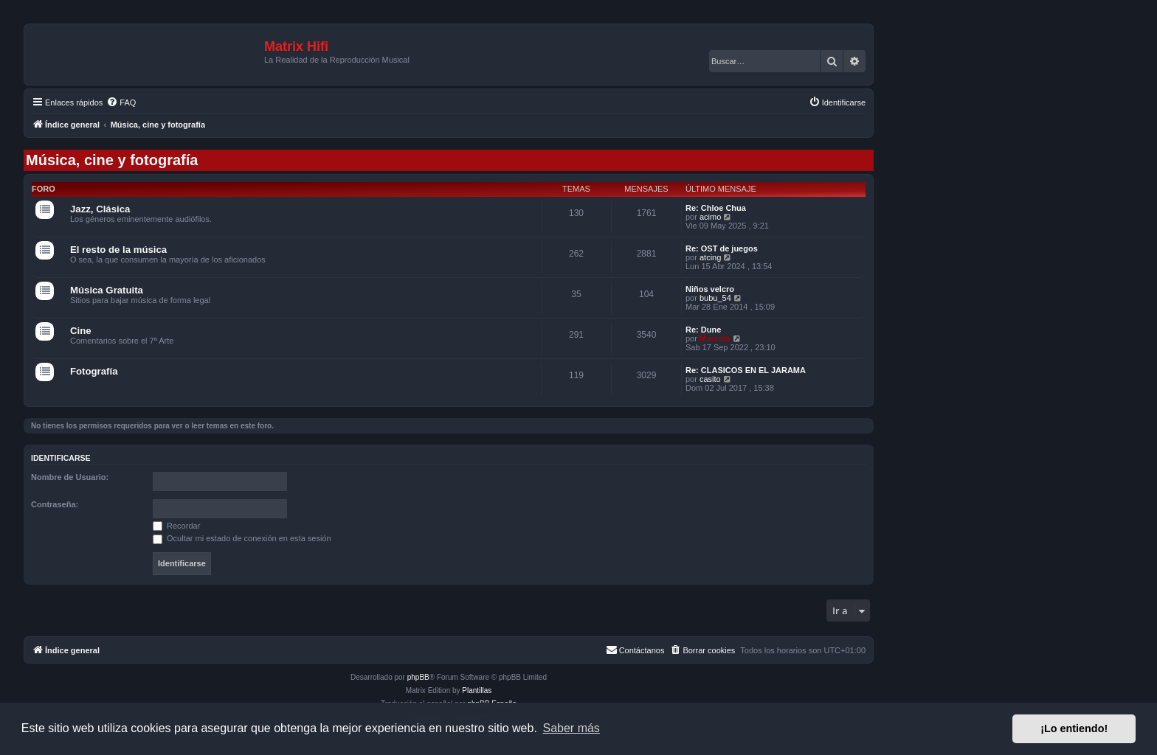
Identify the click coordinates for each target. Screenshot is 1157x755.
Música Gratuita (106, 290)
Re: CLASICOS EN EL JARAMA (745, 370)
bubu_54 (715, 297)
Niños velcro (709, 289)
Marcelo (715, 338)
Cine (80, 330)
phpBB (418, 677)
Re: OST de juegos (721, 248)
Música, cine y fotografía (112, 160)
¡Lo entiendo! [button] (1074, 728)
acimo (710, 216)
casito (710, 379)
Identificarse (61, 457)
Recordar (176, 525)
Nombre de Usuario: (69, 477)
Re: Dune (703, 329)
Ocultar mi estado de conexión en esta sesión (242, 538)
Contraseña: (54, 504)
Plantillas (476, 690)
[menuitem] (121, 102)
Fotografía (93, 371)
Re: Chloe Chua (715, 207)
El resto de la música (118, 249)
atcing (710, 257)
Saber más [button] (571, 728)
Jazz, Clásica (100, 209)
